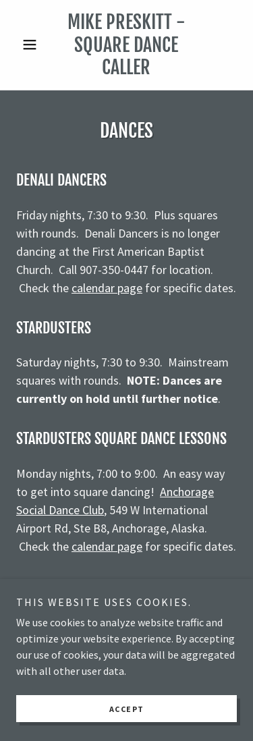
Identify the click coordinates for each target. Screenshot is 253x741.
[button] (32, 44)
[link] (126, 45)
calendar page (107, 288)
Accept (126, 709)
